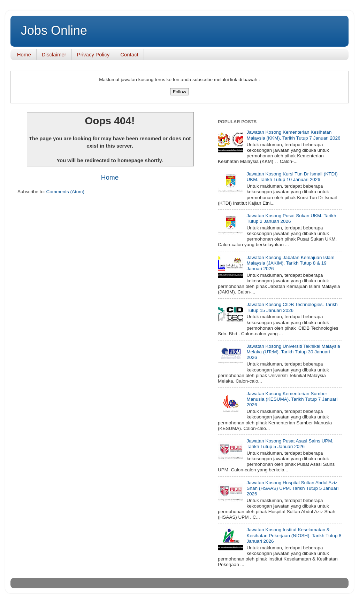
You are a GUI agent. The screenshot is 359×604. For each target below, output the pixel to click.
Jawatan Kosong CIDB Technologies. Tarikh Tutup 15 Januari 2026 (291, 307)
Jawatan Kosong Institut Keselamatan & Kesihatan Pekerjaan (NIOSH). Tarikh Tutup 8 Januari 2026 (293, 535)
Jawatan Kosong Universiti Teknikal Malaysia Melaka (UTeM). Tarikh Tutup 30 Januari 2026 (293, 352)
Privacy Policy (93, 54)
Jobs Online (54, 30)
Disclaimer (54, 54)
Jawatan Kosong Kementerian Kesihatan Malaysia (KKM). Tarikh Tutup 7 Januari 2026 (293, 135)
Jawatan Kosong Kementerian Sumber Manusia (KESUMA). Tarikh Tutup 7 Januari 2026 (291, 399)
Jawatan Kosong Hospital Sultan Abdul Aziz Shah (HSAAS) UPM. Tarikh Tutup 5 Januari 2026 (292, 488)
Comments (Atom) (65, 191)
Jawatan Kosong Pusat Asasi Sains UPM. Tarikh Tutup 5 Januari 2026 (289, 443)
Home (24, 54)
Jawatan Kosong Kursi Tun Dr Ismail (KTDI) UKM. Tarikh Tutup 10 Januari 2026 (291, 176)
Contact (129, 54)
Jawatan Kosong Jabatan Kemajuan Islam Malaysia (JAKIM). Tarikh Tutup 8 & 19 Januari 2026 (290, 263)
